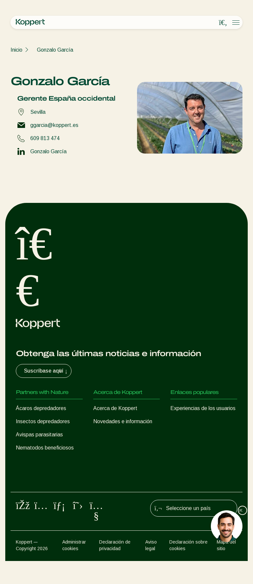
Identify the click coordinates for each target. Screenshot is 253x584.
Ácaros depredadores (41, 408)
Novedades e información (122, 421)
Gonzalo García (55, 50)
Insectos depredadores (43, 421)
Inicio (16, 50)
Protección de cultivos (41, 482)
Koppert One (185, 421)
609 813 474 (45, 138)
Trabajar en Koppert (116, 434)
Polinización (29, 495)
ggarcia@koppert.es (54, 125)
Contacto (104, 447)
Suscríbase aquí (46, 371)
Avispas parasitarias (39, 434)
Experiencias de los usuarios (203, 408)
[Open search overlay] (223, 22)
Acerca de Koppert (115, 408)
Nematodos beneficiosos (45, 447)
